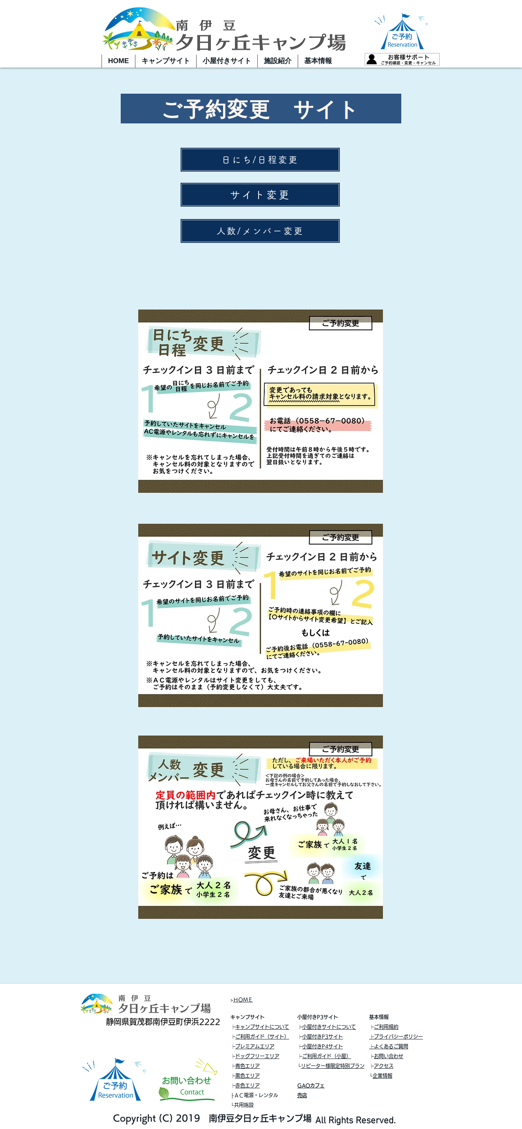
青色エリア (247, 1065)
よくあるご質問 (391, 1046)
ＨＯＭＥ (243, 999)
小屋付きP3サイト (322, 1036)
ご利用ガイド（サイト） (262, 1036)
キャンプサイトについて (262, 1026)
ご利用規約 (386, 1026)
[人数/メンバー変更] (260, 231)
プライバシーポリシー (398, 1036)
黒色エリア (247, 1075)
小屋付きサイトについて (329, 1026)
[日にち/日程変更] (260, 159)
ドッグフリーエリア (257, 1056)
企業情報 (382, 1075)
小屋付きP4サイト (322, 1046)
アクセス (384, 1065)
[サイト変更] (260, 194)
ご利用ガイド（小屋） (326, 1056)
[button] (165, 61)
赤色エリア (247, 1085)
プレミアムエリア (254, 1046)
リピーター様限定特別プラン (333, 1065)
